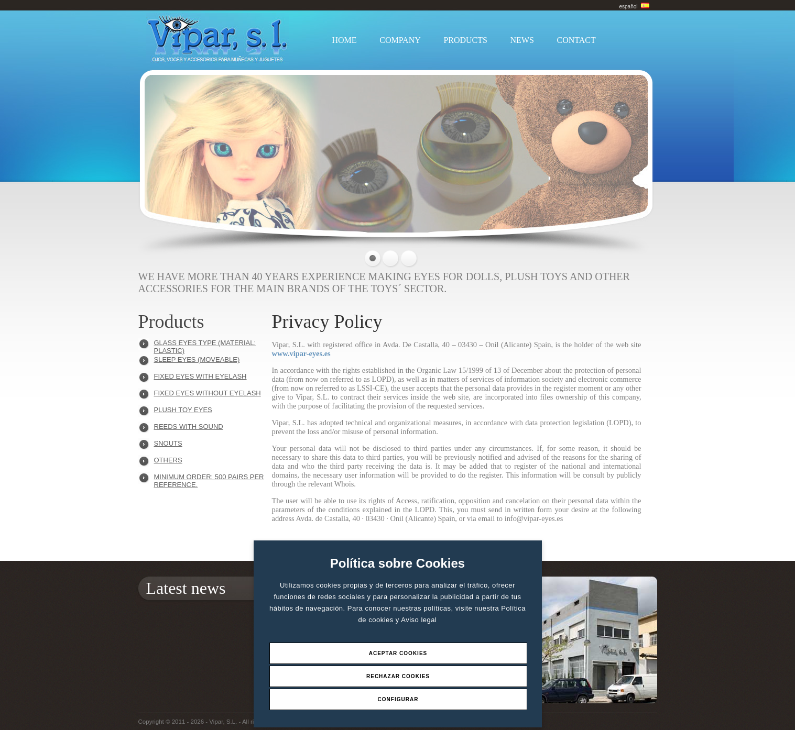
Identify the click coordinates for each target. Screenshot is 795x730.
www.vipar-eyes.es (301, 353)
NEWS (522, 40)
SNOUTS (168, 443)
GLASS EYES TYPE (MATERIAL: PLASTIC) (205, 345)
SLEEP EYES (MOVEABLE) (197, 359)
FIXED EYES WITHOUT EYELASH (207, 393)
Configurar (398, 699)
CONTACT (576, 40)
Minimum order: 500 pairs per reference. (209, 479)
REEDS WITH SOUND (188, 426)
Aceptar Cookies (398, 653)
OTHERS (168, 460)
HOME (344, 40)
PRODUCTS (465, 40)
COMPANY (400, 40)
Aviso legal (419, 620)
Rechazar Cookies (398, 676)
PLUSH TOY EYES (183, 410)
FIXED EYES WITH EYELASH (200, 376)
